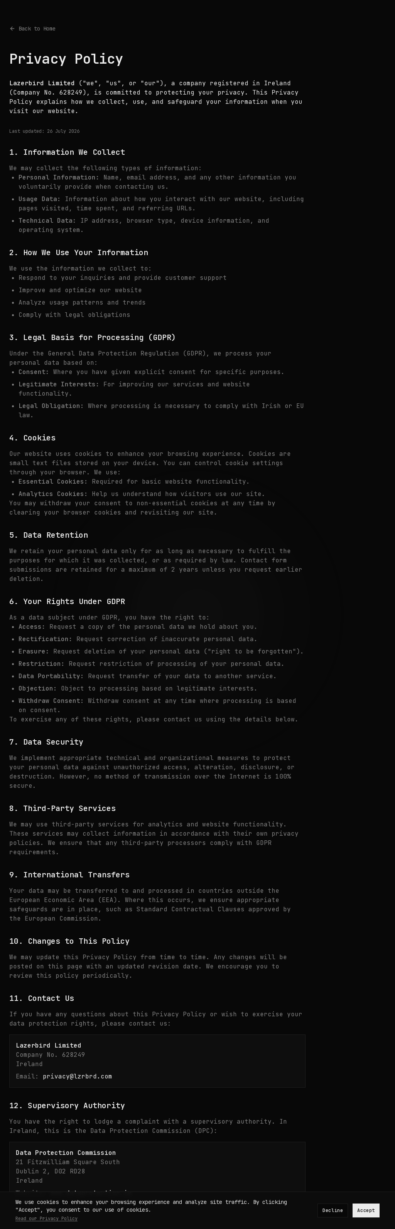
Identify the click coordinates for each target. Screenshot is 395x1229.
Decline (332, 1210)
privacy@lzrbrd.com (77, 1076)
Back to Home (32, 28)
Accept (366, 1210)
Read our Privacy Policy (46, 1218)
